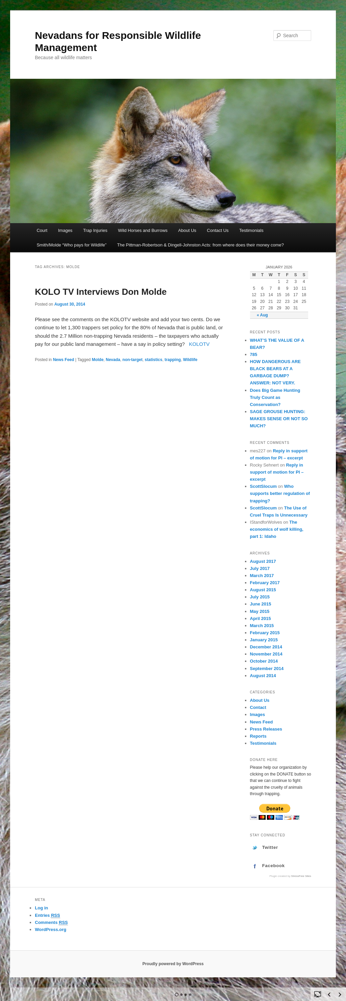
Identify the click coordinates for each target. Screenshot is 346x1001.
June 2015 (260, 603)
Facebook (273, 865)
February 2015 (265, 632)
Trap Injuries (95, 230)
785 (253, 354)
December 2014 (266, 646)
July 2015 (260, 596)
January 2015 (264, 639)
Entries (47, 915)
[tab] (280, 847)
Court (41, 230)
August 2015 (263, 589)
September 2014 (267, 668)
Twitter (270, 847)
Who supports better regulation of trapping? (280, 493)
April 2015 (260, 618)
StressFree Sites (301, 876)
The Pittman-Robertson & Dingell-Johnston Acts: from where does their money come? (200, 244)
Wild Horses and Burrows (143, 230)
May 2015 (260, 611)
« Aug (262, 315)
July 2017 (260, 568)
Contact (258, 707)
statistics (153, 359)
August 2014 (263, 675)
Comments (51, 922)
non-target (132, 359)
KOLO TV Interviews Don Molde (101, 292)
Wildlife (190, 359)
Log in (41, 907)
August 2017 (263, 561)
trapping (173, 359)
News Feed (63, 359)
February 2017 (265, 582)
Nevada (113, 359)
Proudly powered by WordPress (172, 963)
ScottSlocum (263, 486)
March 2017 (262, 575)
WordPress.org (50, 929)
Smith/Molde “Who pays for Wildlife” (71, 244)
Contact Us (217, 230)
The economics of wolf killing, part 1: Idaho (276, 529)
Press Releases (266, 729)
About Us (187, 230)
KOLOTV (199, 344)
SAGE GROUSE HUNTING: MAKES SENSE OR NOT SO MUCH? (279, 418)
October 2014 (264, 661)
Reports (258, 736)
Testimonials (251, 230)
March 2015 (262, 625)
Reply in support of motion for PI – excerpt (277, 472)
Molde (98, 359)
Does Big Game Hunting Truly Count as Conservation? (275, 397)
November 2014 (266, 654)
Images (65, 230)
